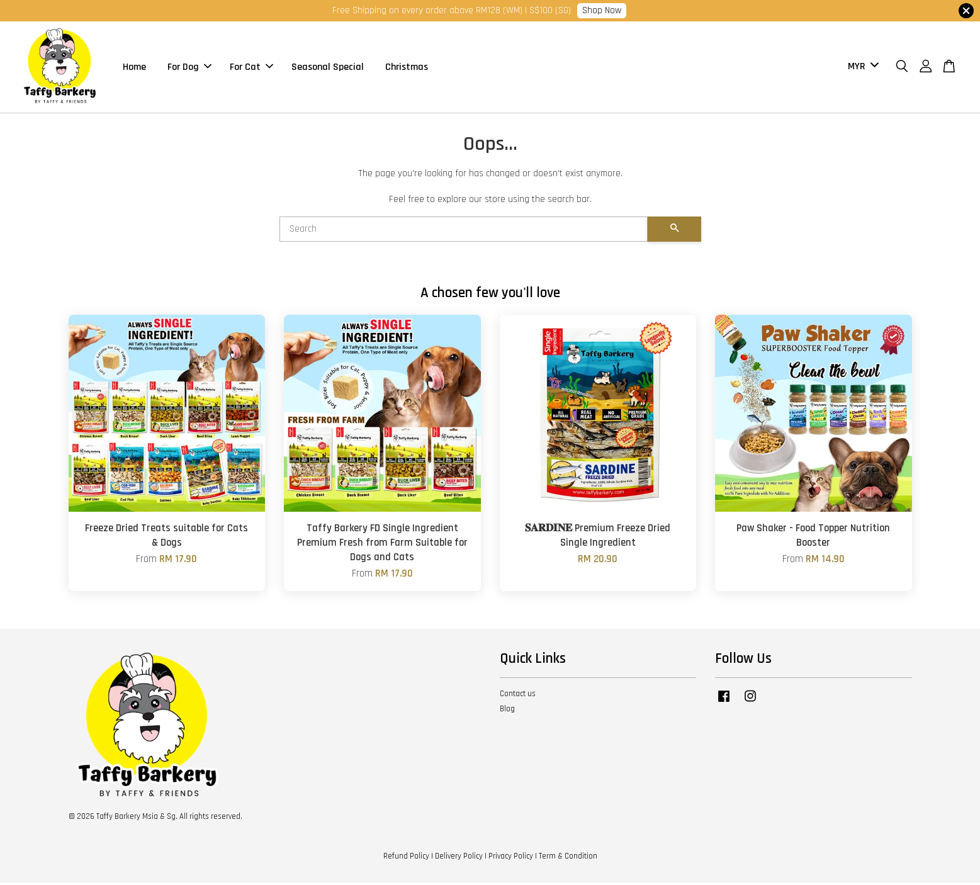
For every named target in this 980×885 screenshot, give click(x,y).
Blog (507, 712)
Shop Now (601, 10)
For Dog (189, 68)
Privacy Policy (510, 859)
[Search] (463, 232)
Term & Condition (568, 859)
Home (134, 68)
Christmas (406, 68)
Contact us (518, 696)
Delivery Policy (459, 859)
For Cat (251, 68)
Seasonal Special (327, 68)
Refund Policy (406, 859)
